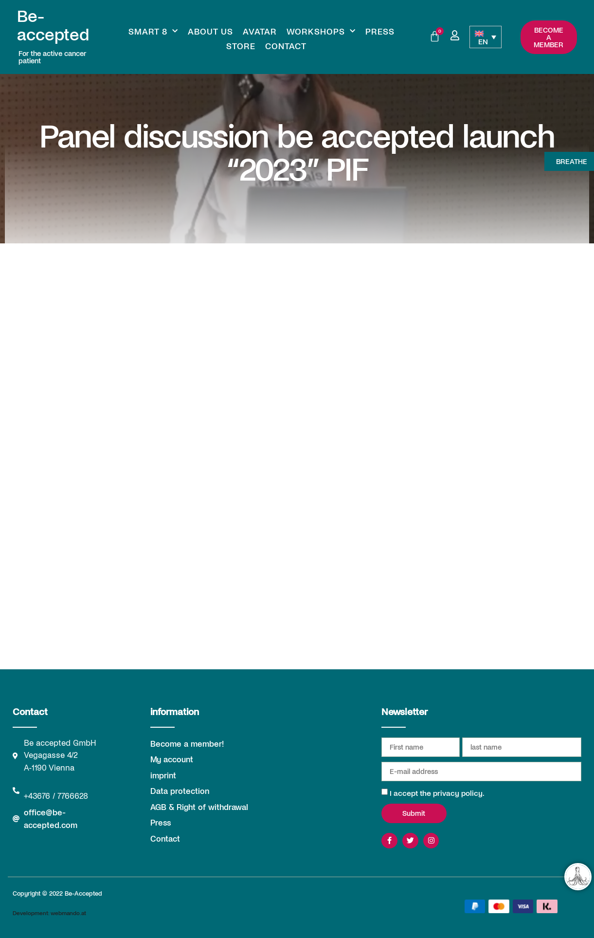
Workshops (321, 31)
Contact (285, 45)
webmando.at (68, 912)
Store (240, 45)
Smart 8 (153, 31)
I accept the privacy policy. (437, 792)
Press (380, 31)
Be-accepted (53, 24)
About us (210, 31)
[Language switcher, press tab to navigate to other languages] (485, 37)
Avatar (260, 31)
